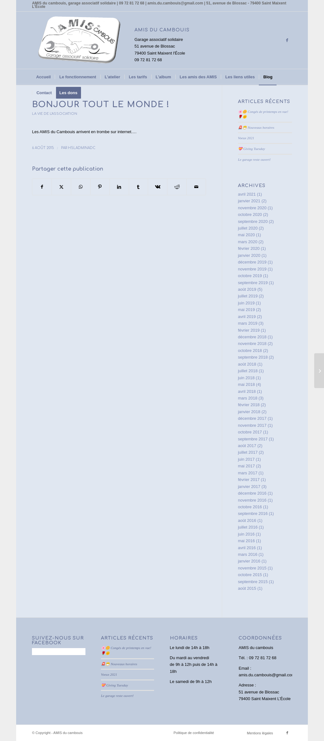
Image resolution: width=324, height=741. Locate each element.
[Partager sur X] (61, 187)
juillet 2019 (248, 296)
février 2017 (249, 479)
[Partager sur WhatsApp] (80, 187)
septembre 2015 (253, 581)
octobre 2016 (250, 506)
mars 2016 (247, 554)
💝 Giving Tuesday (251, 149)
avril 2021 (247, 194)
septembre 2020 (253, 221)
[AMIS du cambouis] (79, 40)
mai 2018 (246, 384)
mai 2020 (246, 234)
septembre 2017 (253, 439)
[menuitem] (43, 77)
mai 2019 (246, 309)
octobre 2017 (250, 432)
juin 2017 (246, 459)
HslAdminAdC (82, 148)
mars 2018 (247, 398)
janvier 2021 (249, 200)
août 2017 (247, 445)
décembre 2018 (252, 337)
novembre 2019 (252, 269)
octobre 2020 (250, 214)
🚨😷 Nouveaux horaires (256, 127)
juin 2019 (246, 303)
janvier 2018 (249, 411)
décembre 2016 (252, 493)
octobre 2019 (250, 275)
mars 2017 (247, 473)
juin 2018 (246, 377)
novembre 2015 (252, 568)
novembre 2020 (252, 207)
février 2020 (249, 248)
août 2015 (247, 588)
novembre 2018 (252, 343)
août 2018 (247, 364)
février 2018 (249, 404)
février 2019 (249, 330)
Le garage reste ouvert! (254, 159)
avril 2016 (247, 547)
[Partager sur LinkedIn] (119, 187)
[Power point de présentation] (319, 370)
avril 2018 (247, 391)
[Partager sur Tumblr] (138, 187)
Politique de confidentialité (194, 733)
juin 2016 (246, 534)
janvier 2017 (249, 486)
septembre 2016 (253, 513)
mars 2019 (247, 323)
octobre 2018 (250, 350)
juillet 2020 (248, 228)
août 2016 (247, 520)
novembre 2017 (252, 425)
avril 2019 (247, 316)
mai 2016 (246, 540)
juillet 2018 (248, 370)
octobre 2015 (250, 574)
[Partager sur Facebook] (42, 187)
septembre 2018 (253, 357)
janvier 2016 (249, 561)
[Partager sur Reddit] (176, 187)
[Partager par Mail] (196, 187)
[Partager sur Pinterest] (99, 187)
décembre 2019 (252, 262)
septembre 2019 (253, 282)
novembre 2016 (252, 500)
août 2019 (247, 289)
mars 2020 (247, 241)
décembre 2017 (252, 418)
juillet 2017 (248, 452)
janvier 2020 (249, 255)
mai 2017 (246, 466)
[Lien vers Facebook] (287, 40)
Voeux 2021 (246, 138)
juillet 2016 (248, 527)
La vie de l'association (54, 113)
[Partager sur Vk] (157, 187)
